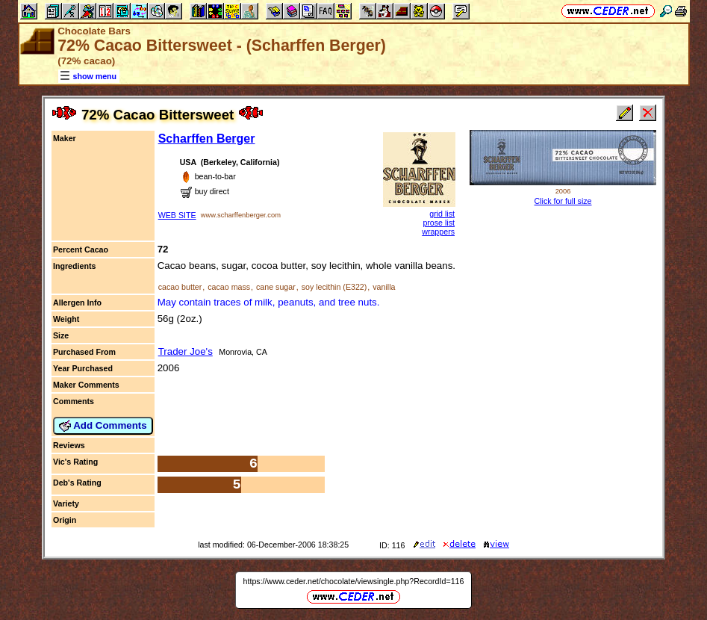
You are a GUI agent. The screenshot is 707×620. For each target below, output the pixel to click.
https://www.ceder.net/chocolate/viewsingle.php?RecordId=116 (353, 581)
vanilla (384, 286)
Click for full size (563, 200)
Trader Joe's (185, 351)
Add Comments (103, 426)
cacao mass (229, 286)
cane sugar (276, 286)
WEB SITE (177, 215)
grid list (442, 213)
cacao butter (180, 286)
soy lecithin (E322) (334, 286)
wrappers (438, 231)
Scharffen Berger (206, 138)
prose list (439, 222)
